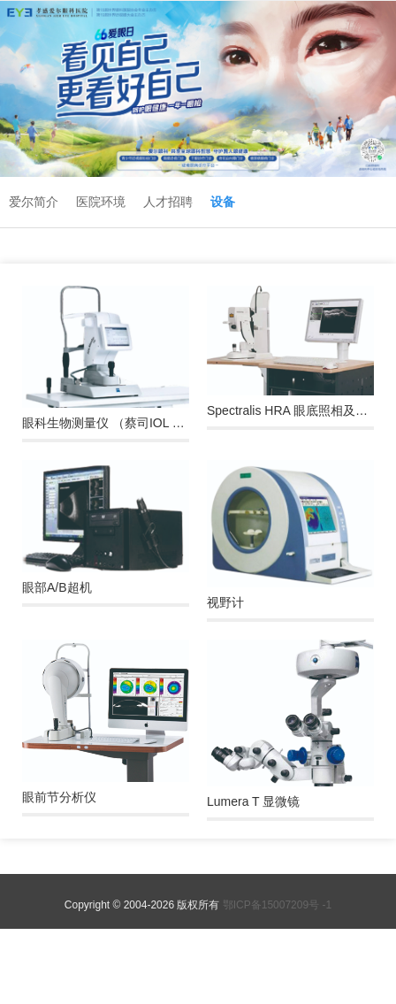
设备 (222, 202)
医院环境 (101, 202)
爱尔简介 (33, 202)
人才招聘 (168, 202)
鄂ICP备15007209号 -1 (277, 905)
